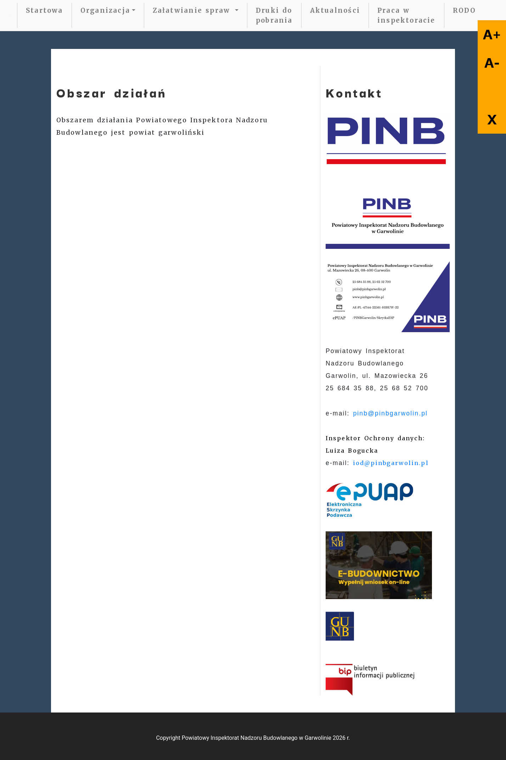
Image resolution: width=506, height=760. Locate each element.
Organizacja (105, 10)
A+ (492, 34)
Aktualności (335, 10)
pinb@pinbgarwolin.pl (390, 413)
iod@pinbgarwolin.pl (391, 462)
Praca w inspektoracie (406, 15)
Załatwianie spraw (193, 10)
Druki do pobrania (274, 15)
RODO (464, 10)
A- (492, 63)
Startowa (44, 10)
